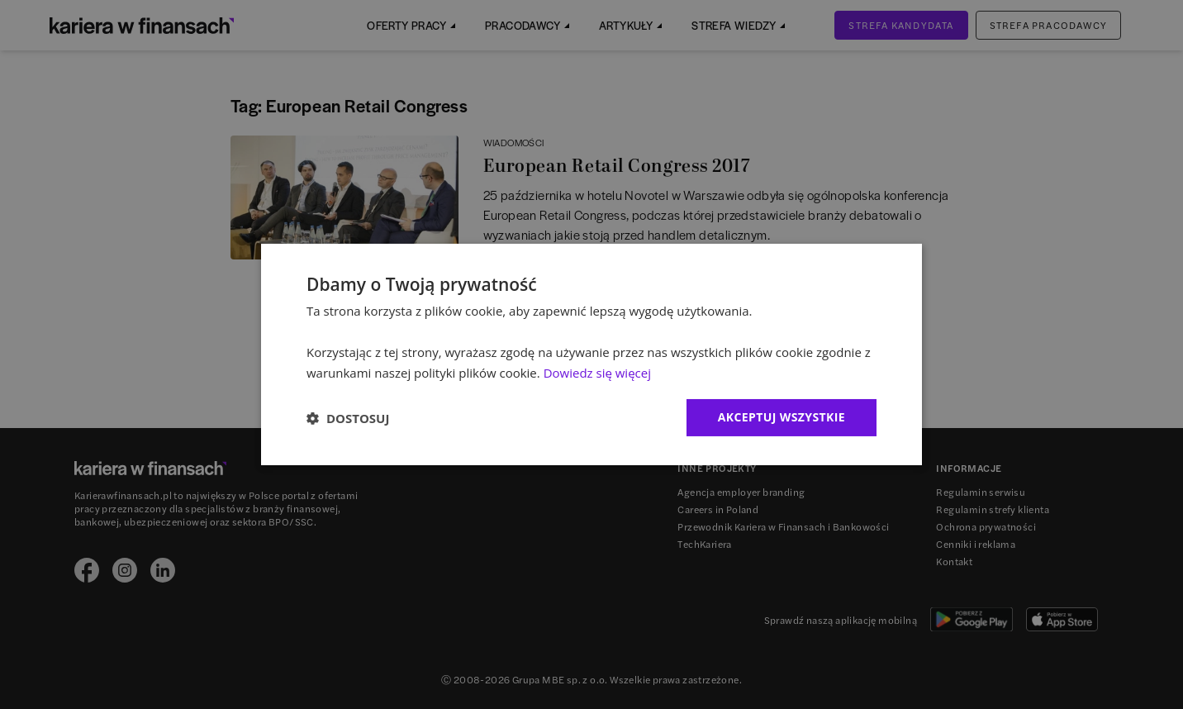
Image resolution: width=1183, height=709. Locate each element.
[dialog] (591, 354)
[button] (347, 418)
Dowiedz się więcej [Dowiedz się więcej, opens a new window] (597, 372)
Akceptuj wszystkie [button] (781, 417)
